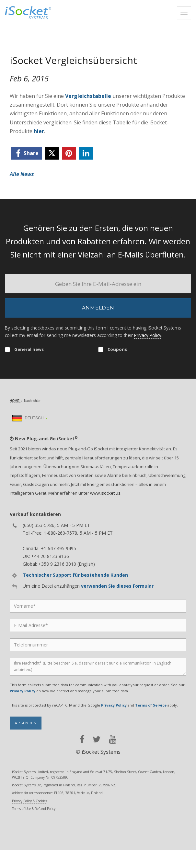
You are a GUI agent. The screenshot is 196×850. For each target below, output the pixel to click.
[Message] (98, 667)
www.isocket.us (105, 493)
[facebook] (26, 153)
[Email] (98, 283)
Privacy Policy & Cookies (29, 801)
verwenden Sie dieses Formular (117, 586)
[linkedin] (86, 153)
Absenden (26, 723)
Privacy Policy (147, 335)
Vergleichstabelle (88, 96)
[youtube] (112, 739)
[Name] (98, 606)
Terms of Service (151, 705)
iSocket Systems (101, 751)
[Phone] (98, 644)
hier (39, 131)
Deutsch (27, 418)
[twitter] (52, 153)
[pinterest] (69, 153)
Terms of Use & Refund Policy (33, 808)
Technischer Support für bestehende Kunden (75, 575)
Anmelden (98, 308)
